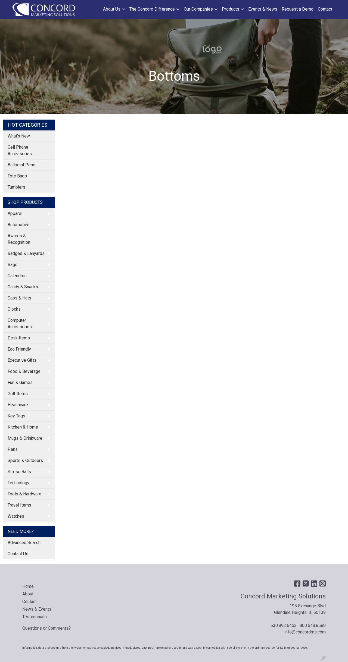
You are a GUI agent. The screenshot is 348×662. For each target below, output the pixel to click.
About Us (111, 9)
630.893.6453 (284, 625)
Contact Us (18, 553)
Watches (16, 516)
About (27, 594)
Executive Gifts (22, 360)
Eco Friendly (19, 349)
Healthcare (18, 404)
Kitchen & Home (23, 427)
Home (28, 586)
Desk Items (19, 338)
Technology (18, 482)
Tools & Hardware (24, 493)
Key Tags (16, 416)
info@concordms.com (305, 632)
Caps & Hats (19, 298)
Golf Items (18, 393)
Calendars (17, 275)
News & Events (36, 609)
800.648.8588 (313, 625)
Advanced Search (24, 542)
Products (230, 9)
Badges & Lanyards (26, 253)
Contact (325, 9)
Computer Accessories (20, 323)
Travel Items (19, 505)
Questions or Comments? (46, 628)
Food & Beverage (24, 371)
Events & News (262, 9)
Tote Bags (17, 176)
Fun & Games (20, 382)
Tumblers (16, 187)
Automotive (18, 224)
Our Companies (198, 9)
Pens (13, 449)
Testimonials (34, 616)
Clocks (14, 309)
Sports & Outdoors (25, 460)
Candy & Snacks (23, 286)
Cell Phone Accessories (20, 150)
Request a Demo (297, 9)
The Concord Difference (152, 9)
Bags (12, 264)
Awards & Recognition (19, 239)
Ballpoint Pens (21, 164)
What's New (19, 136)
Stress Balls (19, 471)
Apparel (15, 213)
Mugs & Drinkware (25, 438)
